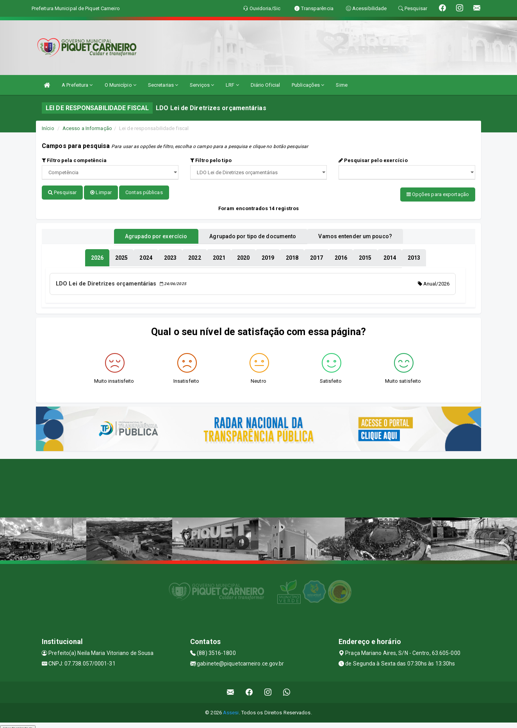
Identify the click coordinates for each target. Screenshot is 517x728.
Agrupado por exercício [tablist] (145, 234)
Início (48, 128)
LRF (232, 85)
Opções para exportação (437, 194)
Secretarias (163, 85)
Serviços (202, 85)
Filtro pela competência (74, 160)
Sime (341, 85)
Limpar (101, 192)
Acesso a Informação (87, 128)
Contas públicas (144, 192)
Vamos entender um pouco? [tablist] (365, 234)
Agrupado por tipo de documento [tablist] (252, 234)
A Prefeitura (77, 85)
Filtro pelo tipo (211, 160)
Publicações (308, 85)
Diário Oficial (265, 85)
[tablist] (97, 255)
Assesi (231, 709)
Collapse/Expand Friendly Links (17, 724)
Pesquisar (62, 192)
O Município (120, 85)
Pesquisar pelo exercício (373, 160)
